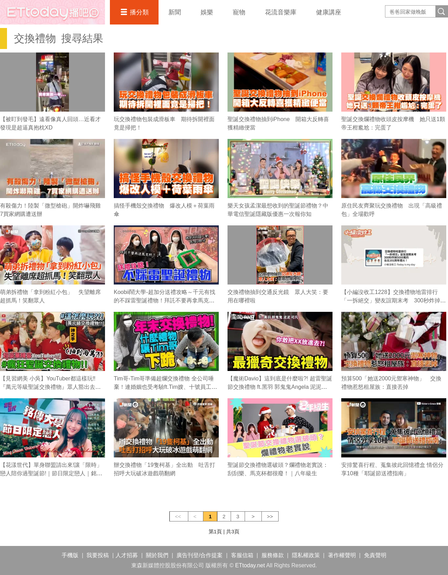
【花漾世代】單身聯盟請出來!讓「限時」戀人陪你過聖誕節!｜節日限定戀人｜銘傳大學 (51, 473)
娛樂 (207, 12)
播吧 (52, 12)
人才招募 (126, 555)
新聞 (174, 12)
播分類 (139, 12)
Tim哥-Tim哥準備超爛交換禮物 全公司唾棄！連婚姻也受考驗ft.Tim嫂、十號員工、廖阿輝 (165, 387)
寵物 (239, 12)
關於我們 (157, 555)
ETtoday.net (250, 565)
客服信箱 (242, 555)
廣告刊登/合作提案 (199, 555)
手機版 (70, 555)
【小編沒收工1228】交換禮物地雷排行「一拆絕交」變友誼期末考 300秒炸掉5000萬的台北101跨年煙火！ (390, 300)
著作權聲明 (342, 555)
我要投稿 (97, 555)
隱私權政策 (306, 555)
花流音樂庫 (280, 12)
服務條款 (272, 555)
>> (270, 516)
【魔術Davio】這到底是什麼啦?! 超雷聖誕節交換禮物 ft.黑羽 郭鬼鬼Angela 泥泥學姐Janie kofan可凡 (279, 387)
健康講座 (328, 12)
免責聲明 (375, 555)
